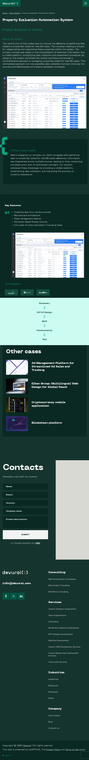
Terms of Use (72, 750)
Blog (50, 722)
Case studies (54, 716)
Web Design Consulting (59, 585)
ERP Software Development (60, 634)
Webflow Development (58, 641)
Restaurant (53, 686)
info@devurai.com (17, 583)
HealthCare (53, 679)
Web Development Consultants (62, 579)
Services (54, 602)
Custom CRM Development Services (64, 647)
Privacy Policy (53, 750)
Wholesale (53, 692)
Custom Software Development (62, 609)
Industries (56, 672)
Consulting (57, 572)
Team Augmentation (57, 615)
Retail (51, 698)
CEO (7, 543)
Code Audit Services (57, 662)
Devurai (27, 746)
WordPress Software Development (63, 628)
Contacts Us (53, 728)
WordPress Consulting (58, 592)
